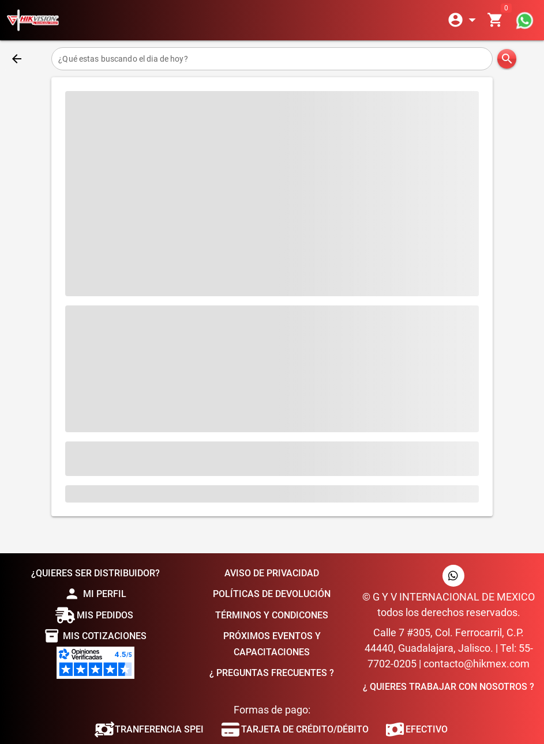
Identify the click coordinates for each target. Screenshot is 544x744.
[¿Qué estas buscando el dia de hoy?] (271, 58)
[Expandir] (464, 20)
